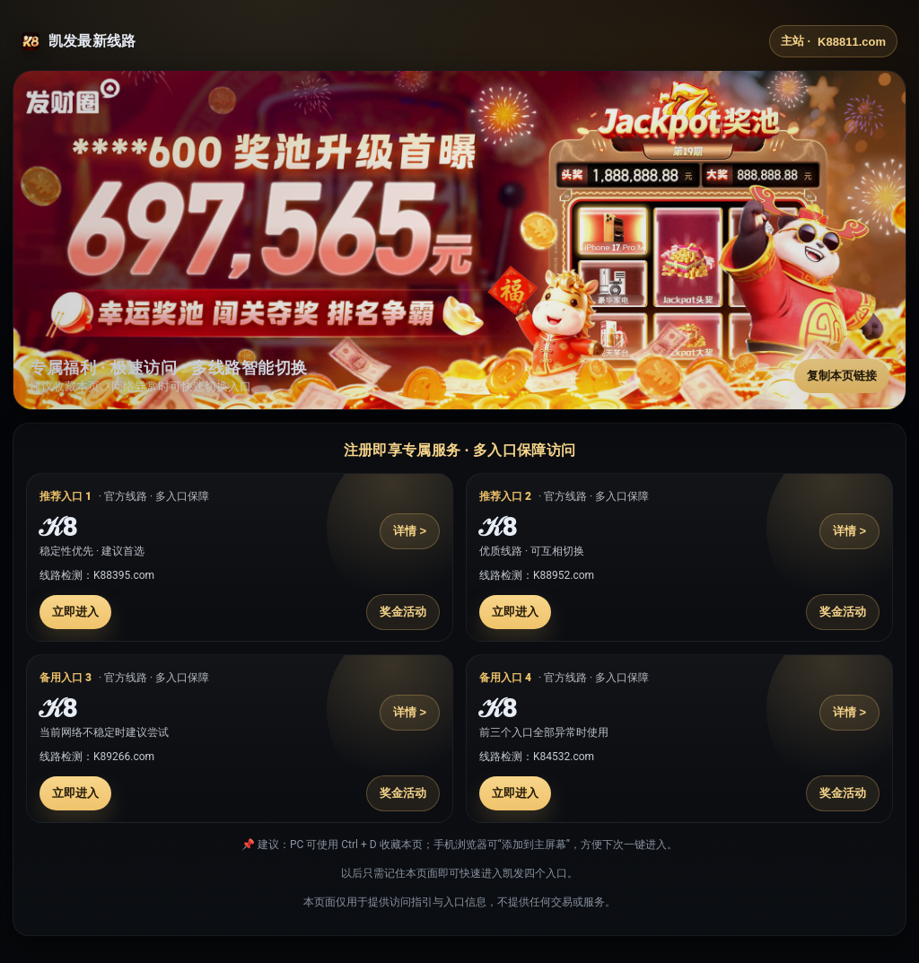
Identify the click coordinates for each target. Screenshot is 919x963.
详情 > (409, 531)
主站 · (833, 41)
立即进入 (75, 611)
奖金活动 (403, 611)
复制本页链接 (842, 375)
